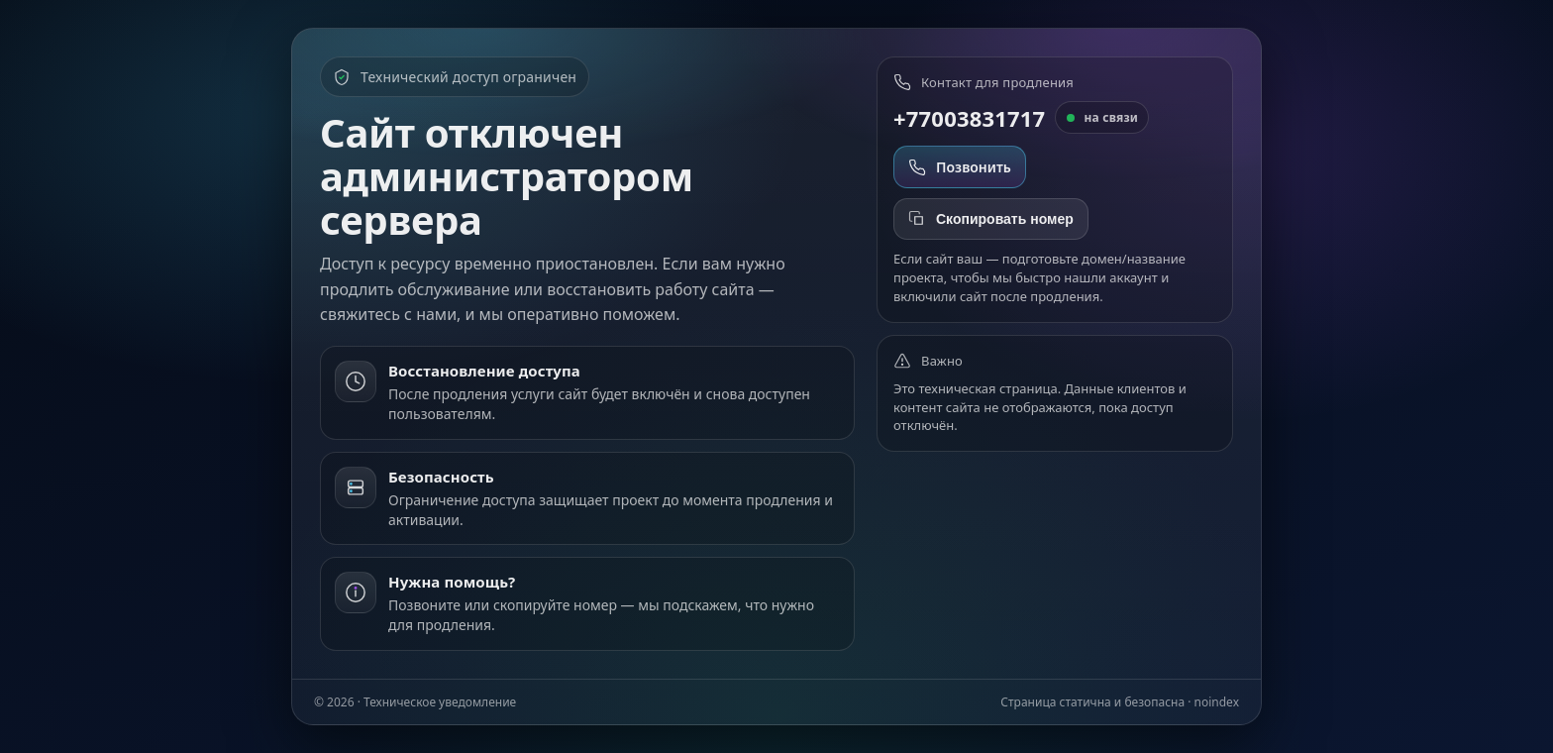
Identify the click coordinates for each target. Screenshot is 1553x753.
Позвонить (959, 167)
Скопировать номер (991, 219)
